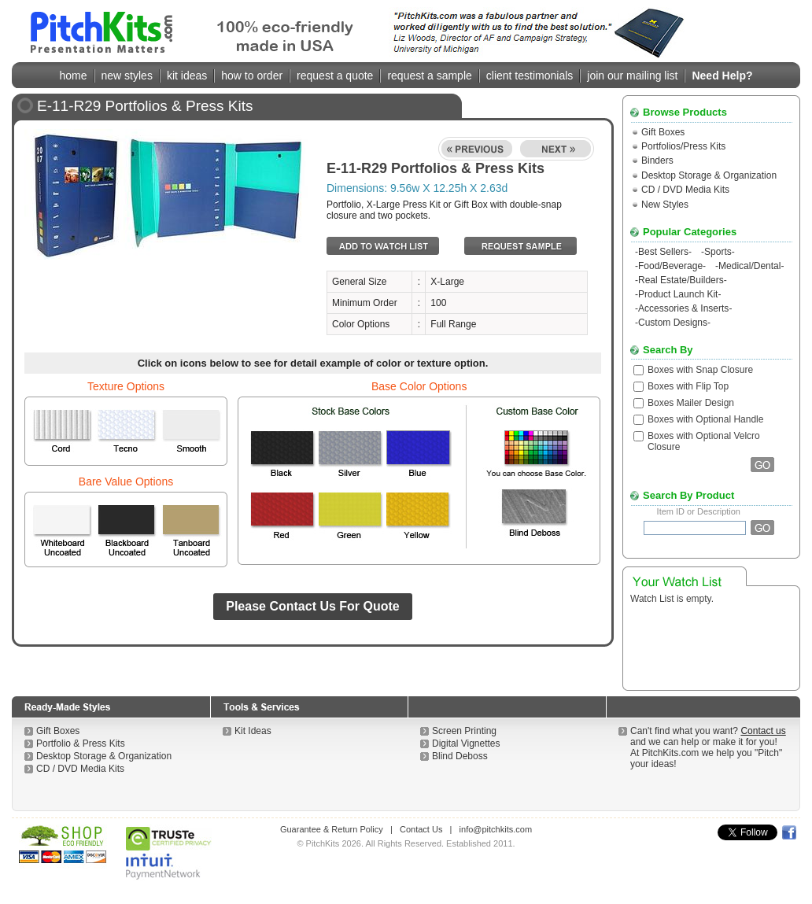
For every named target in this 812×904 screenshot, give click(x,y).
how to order (251, 75)
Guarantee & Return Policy (331, 829)
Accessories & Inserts (683, 308)
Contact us (762, 730)
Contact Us (421, 829)
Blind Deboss (460, 756)
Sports (718, 251)
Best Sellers (663, 251)
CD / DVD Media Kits (685, 189)
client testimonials (530, 75)
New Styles (664, 204)
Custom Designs (672, 322)
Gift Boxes (663, 132)
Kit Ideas (252, 730)
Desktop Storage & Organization (709, 175)
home (73, 75)
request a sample (429, 75)
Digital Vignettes (466, 743)
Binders (657, 160)
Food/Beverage (670, 265)
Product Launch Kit (678, 294)
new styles (127, 75)
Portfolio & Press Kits (80, 743)
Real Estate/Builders (681, 280)
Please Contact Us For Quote (313, 606)
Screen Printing (464, 730)
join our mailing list (632, 75)
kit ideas (187, 75)
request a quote (335, 75)
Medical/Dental (749, 265)
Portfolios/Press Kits (683, 146)
